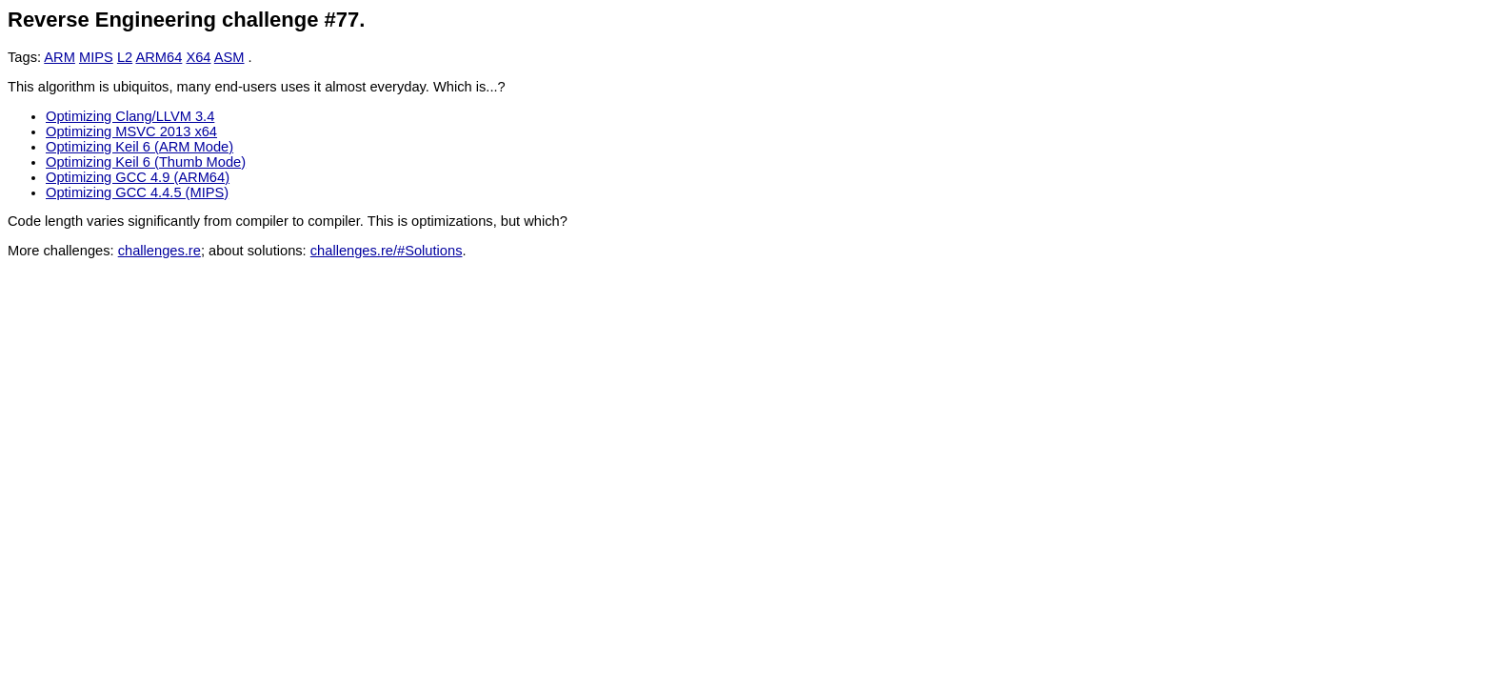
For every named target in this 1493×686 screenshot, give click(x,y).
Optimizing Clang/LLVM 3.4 (130, 116)
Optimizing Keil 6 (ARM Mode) (139, 146)
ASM (229, 57)
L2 (124, 57)
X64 (198, 57)
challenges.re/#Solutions (386, 250)
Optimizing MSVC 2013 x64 (131, 131)
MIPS (96, 57)
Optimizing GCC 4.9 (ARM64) (137, 177)
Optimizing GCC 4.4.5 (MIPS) (137, 192)
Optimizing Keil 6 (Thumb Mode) (146, 162)
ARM (59, 57)
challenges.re (159, 250)
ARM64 (158, 57)
